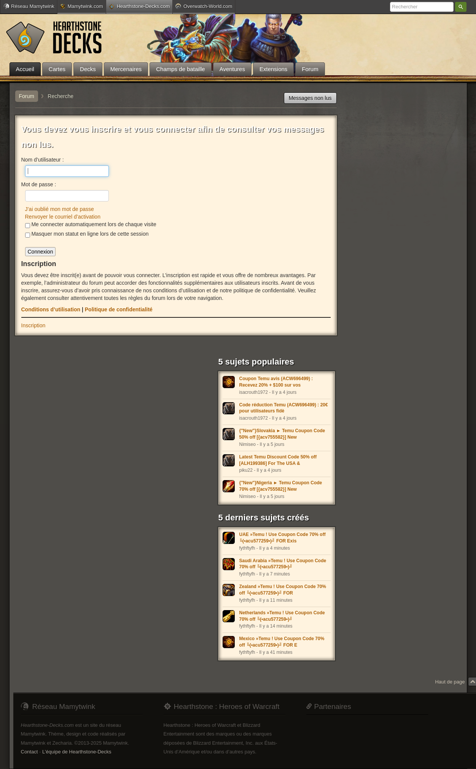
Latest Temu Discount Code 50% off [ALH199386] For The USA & (278, 460)
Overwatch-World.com (203, 6)
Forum (26, 96)
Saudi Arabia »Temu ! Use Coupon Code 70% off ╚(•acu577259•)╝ (282, 564)
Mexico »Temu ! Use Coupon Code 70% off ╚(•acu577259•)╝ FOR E (282, 642)
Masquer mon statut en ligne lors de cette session (87, 234)
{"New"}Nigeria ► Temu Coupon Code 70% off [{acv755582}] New (280, 486)
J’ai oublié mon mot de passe (59, 209)
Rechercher (460, 7)
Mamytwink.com (81, 6)
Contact (29, 752)
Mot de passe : (38, 184)
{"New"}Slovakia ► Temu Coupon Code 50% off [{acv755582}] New (282, 434)
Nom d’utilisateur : (42, 160)
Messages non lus (310, 98)
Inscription (33, 325)
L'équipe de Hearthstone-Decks (76, 752)
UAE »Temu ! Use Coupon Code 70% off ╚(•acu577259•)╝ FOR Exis (282, 538)
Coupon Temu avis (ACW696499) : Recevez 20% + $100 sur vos (276, 382)
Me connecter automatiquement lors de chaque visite (90, 224)
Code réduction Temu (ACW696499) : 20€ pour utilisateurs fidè (283, 408)
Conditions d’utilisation (51, 309)
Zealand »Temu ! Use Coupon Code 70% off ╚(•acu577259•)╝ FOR (282, 590)
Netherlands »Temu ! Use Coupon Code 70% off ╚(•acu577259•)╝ (282, 616)
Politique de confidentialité (119, 309)
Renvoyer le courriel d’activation (62, 217)
